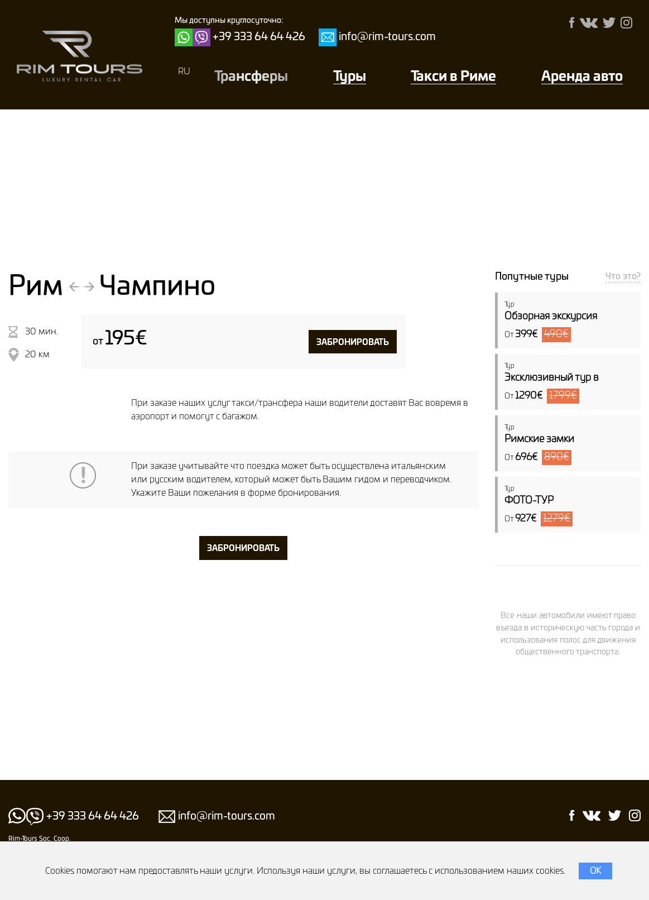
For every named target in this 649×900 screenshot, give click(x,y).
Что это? (623, 276)
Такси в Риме (453, 77)
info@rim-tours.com (387, 37)
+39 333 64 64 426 (259, 37)
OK (595, 871)
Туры (349, 77)
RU (184, 71)
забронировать (352, 342)
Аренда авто (582, 77)
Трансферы (251, 77)
